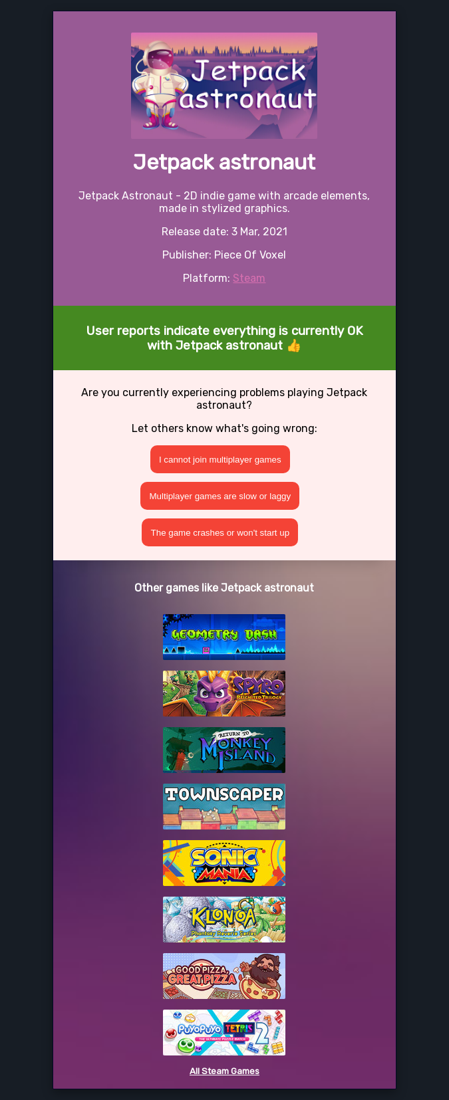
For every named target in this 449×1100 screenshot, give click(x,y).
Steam (249, 278)
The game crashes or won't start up (220, 533)
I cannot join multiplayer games (220, 460)
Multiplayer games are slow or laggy (220, 496)
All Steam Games (224, 1071)
